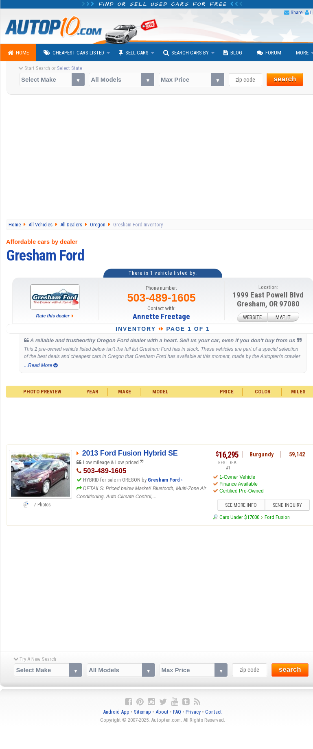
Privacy (193, 712)
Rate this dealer (53, 315)
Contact (213, 712)
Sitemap (142, 712)
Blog (232, 53)
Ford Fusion (277, 518)
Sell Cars (134, 53)
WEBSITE (252, 317)
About (162, 712)
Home (18, 53)
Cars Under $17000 (239, 518)
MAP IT (283, 317)
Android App (116, 712)
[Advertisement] (156, 587)
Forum (269, 53)
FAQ (177, 712)
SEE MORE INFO (241, 505)
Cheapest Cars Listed (74, 53)
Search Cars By (186, 53)
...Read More (41, 365)
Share (296, 12)
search (285, 79)
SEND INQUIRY (287, 505)
